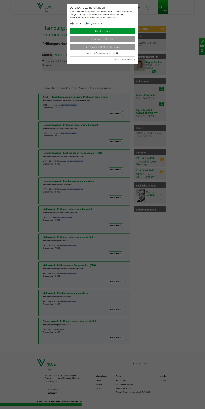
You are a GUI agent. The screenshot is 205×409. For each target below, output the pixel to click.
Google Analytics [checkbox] (94, 23)
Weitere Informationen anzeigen (102, 53)
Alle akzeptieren (102, 31)
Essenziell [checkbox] (77, 23)
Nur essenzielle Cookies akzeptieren (102, 47)
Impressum (130, 59)
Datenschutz (118, 59)
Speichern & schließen (102, 39)
